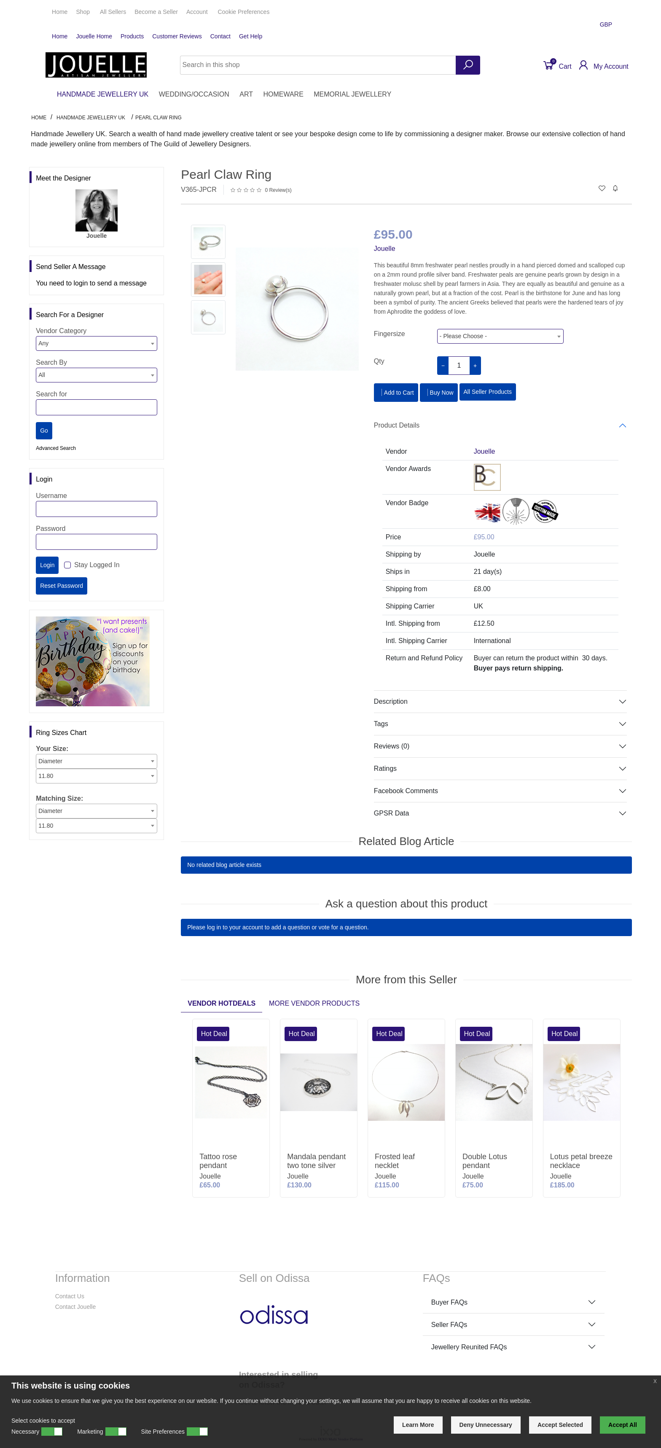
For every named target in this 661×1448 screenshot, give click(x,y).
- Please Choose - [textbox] (463, 336)
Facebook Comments (406, 790)
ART (246, 94)
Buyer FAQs (449, 1302)
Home (59, 11)
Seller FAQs (449, 1324)
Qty (379, 361)
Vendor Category (61, 330)
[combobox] (96, 343)
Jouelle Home (94, 36)
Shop (83, 11)
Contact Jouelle (75, 1306)
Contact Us (69, 1296)
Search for (51, 394)
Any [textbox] (43, 343)
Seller (156, 11)
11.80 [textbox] (45, 775)
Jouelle (384, 248)
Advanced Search (56, 448)
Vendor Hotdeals (221, 1003)
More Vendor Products (314, 1003)
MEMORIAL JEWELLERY (352, 94)
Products (132, 36)
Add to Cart (396, 392)
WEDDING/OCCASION (194, 94)
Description (391, 701)
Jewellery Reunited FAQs (469, 1347)
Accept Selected (560, 1424)
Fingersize (389, 333)
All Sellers (113, 11)
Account (197, 11)
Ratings (385, 768)
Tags (381, 723)
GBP (607, 24)
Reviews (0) (391, 746)
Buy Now (439, 392)
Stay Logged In (97, 564)
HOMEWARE (283, 94)
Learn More (418, 1424)
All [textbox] (41, 374)
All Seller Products (488, 391)
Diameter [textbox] (50, 761)
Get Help (250, 36)
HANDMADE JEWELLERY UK (102, 94)
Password (50, 528)
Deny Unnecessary (485, 1424)
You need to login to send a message (91, 283)
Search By (51, 362)
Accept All (622, 1424)
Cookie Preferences (243, 11)
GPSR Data (391, 813)
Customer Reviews (177, 36)
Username (51, 495)
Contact (220, 36)
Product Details (397, 425)
